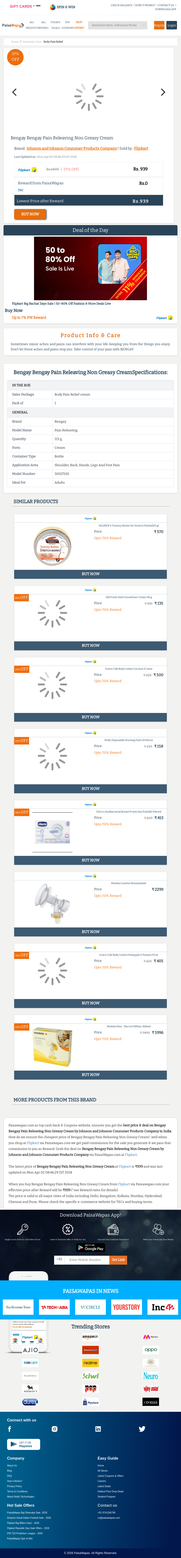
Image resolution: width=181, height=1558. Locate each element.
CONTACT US (166, 5)
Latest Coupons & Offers (110, 1476)
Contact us (107, 1505)
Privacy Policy (14, 1486)
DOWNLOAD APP (165, 9)
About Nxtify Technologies (20, 1496)
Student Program (107, 1496)
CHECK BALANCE (122, 5)
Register (159, 25)
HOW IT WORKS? (145, 5)
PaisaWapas (82, 1553)
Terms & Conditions (17, 1491)
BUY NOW (30, 214)
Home (101, 1465)
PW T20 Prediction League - (25, 1533)
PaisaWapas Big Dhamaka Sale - (27, 1512)
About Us (12, 1465)
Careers (102, 1481)
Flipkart (141, 148)
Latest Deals (104, 1486)
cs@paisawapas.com (109, 1518)
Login (172, 25)
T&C (20, 190)
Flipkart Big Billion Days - (23, 1523)
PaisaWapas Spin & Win (20, 1538)
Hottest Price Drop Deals (111, 1491)
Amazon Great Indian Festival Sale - (29, 1518)
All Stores (103, 1470)
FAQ (9, 1476)
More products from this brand (54, 1100)
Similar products (35, 501)
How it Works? (14, 1481)
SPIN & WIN (62, 7)
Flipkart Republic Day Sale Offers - (28, 1528)
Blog (9, 1470)
